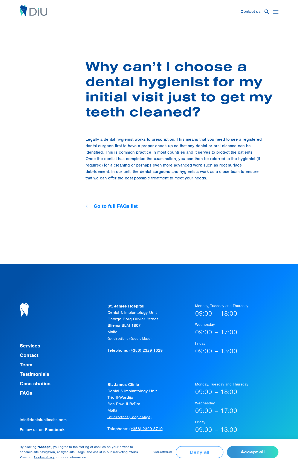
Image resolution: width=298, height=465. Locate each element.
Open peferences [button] (162, 452)
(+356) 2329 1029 (146, 350)
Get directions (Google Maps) (129, 339)
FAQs (26, 393)
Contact (29, 355)
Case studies (35, 383)
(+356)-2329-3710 (146, 428)
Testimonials (34, 374)
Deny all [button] (199, 452)
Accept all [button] (253, 451)
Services (30, 346)
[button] (266, 11)
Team (26, 364)
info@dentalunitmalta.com (43, 419)
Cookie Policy (44, 457)
